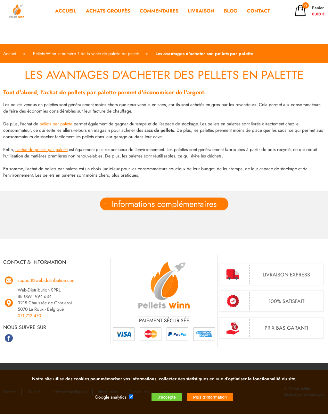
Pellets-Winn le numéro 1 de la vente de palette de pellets (86, 53)
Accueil (10, 53)
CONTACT (258, 21)
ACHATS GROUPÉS (108, 21)
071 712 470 (29, 315)
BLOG (230, 21)
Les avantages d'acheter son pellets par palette (204, 53)
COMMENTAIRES (159, 21)
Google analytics (111, 397)
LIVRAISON (201, 21)
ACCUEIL (65, 21)
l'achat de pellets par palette (41, 149)
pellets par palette (55, 124)
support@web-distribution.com (47, 280)
